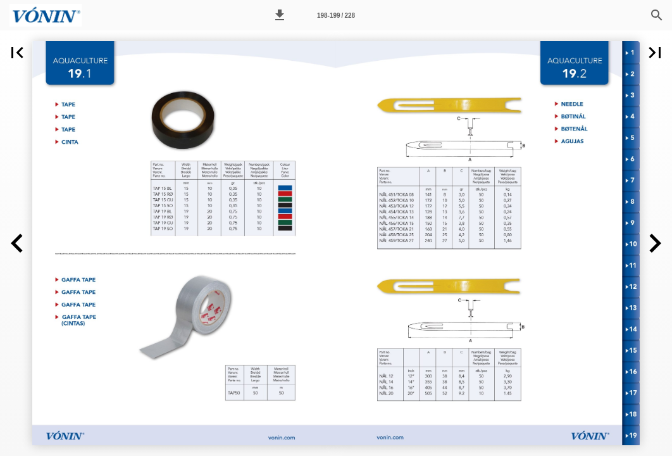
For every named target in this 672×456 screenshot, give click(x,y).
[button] (279, 15)
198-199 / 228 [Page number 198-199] (336, 15)
